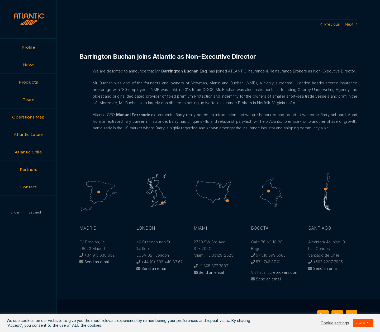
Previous (332, 24)
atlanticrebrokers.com (278, 272)
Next (349, 24)
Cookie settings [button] (335, 323)
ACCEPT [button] (363, 323)
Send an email (97, 261)
